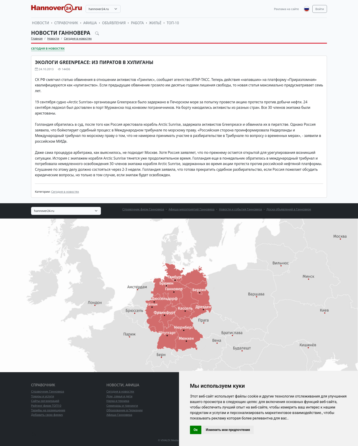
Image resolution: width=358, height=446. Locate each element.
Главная (36, 38)
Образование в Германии (124, 410)
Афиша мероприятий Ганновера (191, 209)
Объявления (114, 23)
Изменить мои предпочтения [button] (228, 430)
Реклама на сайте (286, 9)
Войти (319, 9)
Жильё (155, 23)
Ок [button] (196, 430)
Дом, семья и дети (119, 396)
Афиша (90, 23)
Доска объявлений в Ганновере (288, 209)
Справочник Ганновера (47, 391)
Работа (137, 23)
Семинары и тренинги (122, 405)
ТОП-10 (173, 23)
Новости (40, 23)
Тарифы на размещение (48, 410)
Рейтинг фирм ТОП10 (46, 405)
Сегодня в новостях (78, 38)
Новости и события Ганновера (240, 209)
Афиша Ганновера (119, 415)
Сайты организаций (45, 401)
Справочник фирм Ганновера (143, 209)
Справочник (66, 23)
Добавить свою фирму (47, 415)
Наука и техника (117, 401)
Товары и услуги (42, 396)
